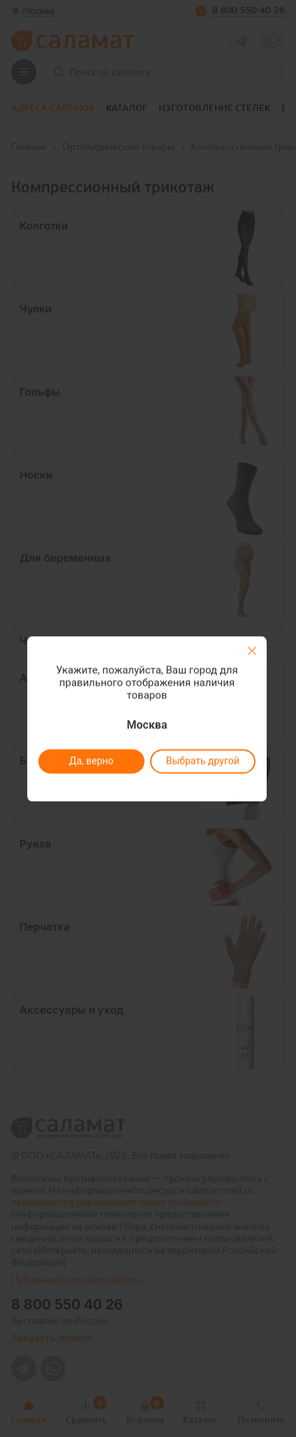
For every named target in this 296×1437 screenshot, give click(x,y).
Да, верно (90, 761)
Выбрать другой (202, 761)
